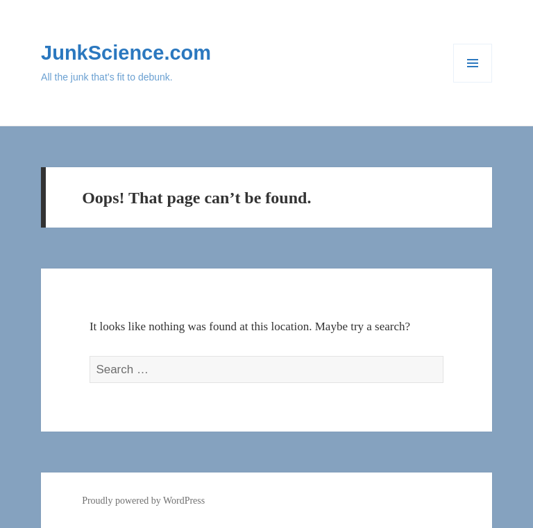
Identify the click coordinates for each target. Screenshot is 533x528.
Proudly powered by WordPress (143, 500)
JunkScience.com (126, 53)
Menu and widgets (473, 82)
